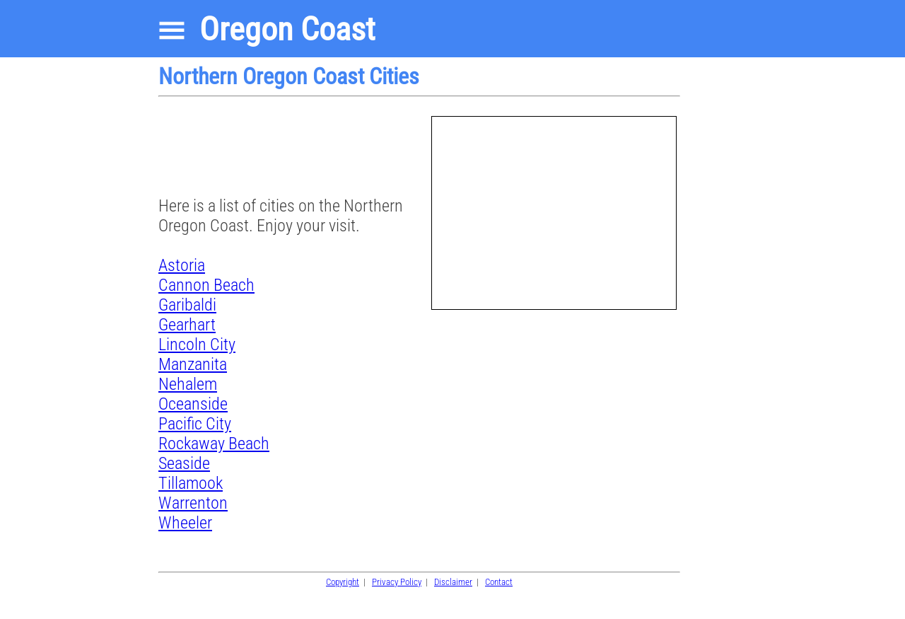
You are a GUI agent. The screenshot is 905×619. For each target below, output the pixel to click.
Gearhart (187, 325)
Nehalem (187, 384)
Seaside (184, 463)
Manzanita (192, 364)
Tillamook (190, 483)
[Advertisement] (271, 151)
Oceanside (193, 404)
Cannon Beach (206, 285)
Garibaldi (187, 305)
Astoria (181, 265)
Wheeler (185, 523)
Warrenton (193, 503)
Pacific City (194, 424)
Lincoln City (196, 344)
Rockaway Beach (213, 443)
